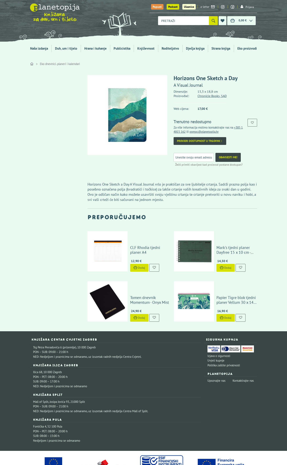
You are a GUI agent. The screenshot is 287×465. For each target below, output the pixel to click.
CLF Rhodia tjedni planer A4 (142, 239)
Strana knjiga (220, 48)
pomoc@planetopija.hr (204, 132)
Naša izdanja (39, 48)
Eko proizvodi (247, 48)
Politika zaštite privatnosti (223, 340)
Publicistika (122, 48)
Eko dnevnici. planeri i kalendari (60, 64)
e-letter (208, 7)
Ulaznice (189, 7)
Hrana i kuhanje (95, 48)
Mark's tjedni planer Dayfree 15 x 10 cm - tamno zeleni (229, 237)
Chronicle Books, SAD (212, 96)
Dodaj (128, 255)
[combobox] (183, 20)
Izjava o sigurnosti (218, 331)
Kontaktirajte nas (243, 356)
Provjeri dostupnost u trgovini (200, 141)
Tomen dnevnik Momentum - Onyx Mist (142, 275)
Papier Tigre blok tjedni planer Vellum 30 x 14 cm (230, 275)
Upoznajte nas (216, 356)
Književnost (145, 48)
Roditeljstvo (170, 48)
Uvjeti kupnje (215, 335)
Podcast (173, 7)
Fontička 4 (39, 401)
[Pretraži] (213, 20)
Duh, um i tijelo (66, 48)
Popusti (157, 7)
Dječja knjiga (195, 48)
